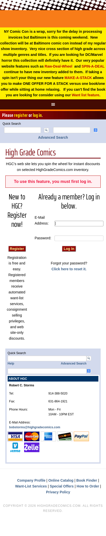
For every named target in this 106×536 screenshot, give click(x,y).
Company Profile (31, 480)
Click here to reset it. (69, 269)
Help (11, 363)
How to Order (88, 486)
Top (101, 531)
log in (37, 115)
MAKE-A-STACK (78, 78)
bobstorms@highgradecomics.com (34, 427)
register (21, 115)
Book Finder (86, 480)
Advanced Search (53, 137)
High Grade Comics (53, 18)
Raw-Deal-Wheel (58, 66)
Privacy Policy (58, 492)
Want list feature (85, 95)
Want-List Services (31, 486)
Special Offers (62, 486)
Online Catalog (60, 480)
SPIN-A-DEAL (93, 66)
